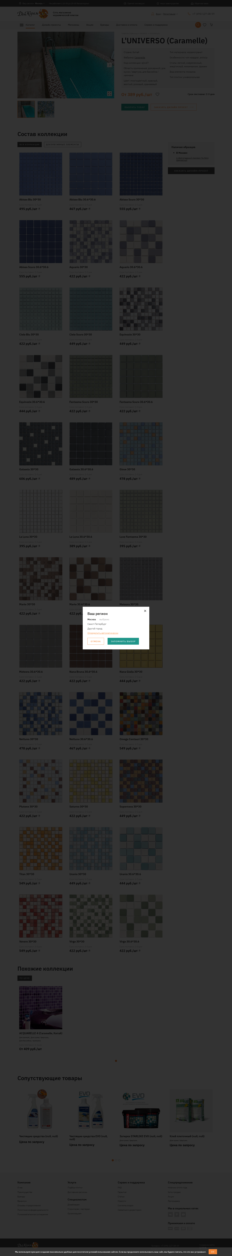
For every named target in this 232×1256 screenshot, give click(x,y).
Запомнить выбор (123, 641)
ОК (213, 1251)
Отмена (96, 641)
